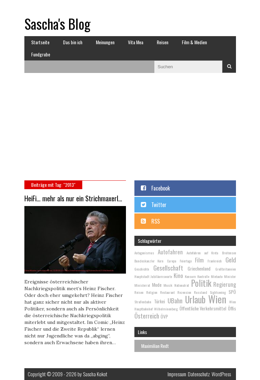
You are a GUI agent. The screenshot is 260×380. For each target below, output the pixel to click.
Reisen (162, 42)
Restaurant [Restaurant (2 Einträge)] (167, 292)
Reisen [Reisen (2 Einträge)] (139, 292)
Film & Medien (194, 42)
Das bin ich (72, 42)
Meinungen (105, 42)
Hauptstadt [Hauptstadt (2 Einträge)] (141, 276)
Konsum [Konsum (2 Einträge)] (190, 276)
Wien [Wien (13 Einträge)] (217, 299)
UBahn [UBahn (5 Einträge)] (175, 300)
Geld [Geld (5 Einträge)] (230, 259)
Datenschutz (199, 374)
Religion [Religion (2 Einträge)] (151, 292)
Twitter (159, 205)
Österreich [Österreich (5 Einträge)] (146, 315)
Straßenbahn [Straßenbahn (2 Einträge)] (142, 301)
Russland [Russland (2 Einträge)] (200, 292)
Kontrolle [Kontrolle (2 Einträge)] (203, 276)
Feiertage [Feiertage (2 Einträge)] (186, 260)
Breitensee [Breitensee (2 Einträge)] (229, 252)
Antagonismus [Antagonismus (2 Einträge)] (144, 252)
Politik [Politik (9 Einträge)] (201, 283)
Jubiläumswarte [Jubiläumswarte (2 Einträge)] (161, 276)
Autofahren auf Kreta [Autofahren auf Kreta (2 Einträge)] (202, 252)
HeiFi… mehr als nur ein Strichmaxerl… (73, 198)
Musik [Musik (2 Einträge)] (168, 285)
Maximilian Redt (155, 345)
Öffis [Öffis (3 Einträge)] (232, 308)
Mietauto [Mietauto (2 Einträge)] (216, 276)
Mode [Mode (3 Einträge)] (156, 284)
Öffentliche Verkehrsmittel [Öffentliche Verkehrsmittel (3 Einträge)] (202, 308)
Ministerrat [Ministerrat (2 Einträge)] (142, 285)
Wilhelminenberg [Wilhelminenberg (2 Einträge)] (166, 308)
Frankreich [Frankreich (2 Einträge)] (215, 260)
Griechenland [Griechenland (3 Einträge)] (199, 268)
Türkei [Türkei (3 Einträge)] (159, 301)
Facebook (160, 188)
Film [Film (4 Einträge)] (199, 260)
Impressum (177, 374)
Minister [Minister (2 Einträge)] (230, 276)
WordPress (221, 374)
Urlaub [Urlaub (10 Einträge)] (195, 299)
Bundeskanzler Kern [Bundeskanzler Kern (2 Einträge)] (149, 260)
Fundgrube (40, 54)
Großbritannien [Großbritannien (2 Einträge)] (225, 269)
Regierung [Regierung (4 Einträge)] (224, 284)
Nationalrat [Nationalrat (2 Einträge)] (181, 285)
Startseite (40, 42)
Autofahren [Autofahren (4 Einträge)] (170, 252)
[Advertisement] (130, 129)
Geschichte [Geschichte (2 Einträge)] (141, 269)
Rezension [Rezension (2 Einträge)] (184, 292)
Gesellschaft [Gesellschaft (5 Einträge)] (168, 267)
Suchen (229, 66)
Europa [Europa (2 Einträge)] (171, 260)
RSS (155, 221)
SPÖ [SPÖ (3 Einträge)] (232, 291)
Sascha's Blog (57, 24)
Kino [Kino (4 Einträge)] (178, 275)
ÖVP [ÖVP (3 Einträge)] (164, 316)
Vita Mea (135, 42)
